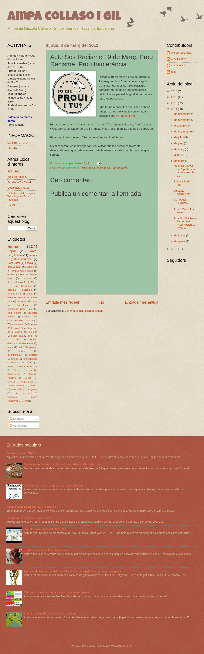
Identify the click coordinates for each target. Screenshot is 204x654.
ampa (12, 246)
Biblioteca (32, 267)
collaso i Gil (14, 293)
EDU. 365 (13, 171)
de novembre (182, 119)
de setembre (182, 131)
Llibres (18, 255)
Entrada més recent (62, 302)
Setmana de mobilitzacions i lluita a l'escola (50, 613)
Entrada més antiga (141, 302)
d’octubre (180, 125)
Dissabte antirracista (182, 192)
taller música (25, 320)
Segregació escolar (22, 270)
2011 (174, 109)
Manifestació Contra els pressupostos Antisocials (53, 485)
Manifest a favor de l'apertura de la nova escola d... (185, 170)
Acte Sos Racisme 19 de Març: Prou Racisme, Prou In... (185, 223)
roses (10, 366)
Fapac (12, 251)
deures (22, 351)
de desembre (182, 113)
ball (20, 347)
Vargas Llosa (26, 382)
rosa (173, 71)
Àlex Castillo (178, 59)
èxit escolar (14, 266)
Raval (33, 251)
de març (179, 160)
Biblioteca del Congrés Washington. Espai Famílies (21, 196)
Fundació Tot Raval (19, 182)
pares (29, 362)
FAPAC (11, 205)
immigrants (32, 389)
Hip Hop (32, 335)
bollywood (31, 347)
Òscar (25, 401)
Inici (102, 302)
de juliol (179, 137)
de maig (179, 149)
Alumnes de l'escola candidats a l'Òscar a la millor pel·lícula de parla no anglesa (72, 571)
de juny (179, 143)
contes (29, 293)
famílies (22, 297)
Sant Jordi (13, 262)
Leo (16, 339)
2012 (174, 103)
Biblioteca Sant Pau (19, 309)
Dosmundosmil (23, 259)
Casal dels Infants (18, 187)
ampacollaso (178, 65)
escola (29, 262)
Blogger (127, 645)
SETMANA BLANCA (181, 201)
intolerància (88, 167)
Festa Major (30, 282)
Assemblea (13, 282)
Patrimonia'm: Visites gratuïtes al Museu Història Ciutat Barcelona (63, 464)
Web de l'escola (17, 176)
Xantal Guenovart (16, 385)
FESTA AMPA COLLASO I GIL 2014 (28, 517)
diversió (33, 355)
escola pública (15, 274)
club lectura (14, 312)
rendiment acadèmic (22, 393)
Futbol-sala (17, 335)
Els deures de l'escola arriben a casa (46, 550)
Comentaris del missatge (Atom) (83, 310)
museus (22, 301)
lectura (33, 255)
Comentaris (18, 425)
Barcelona (22, 305)
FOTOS (12, 147)
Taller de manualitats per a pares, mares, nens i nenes (57, 592)
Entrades (17, 418)
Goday (17, 370)
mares (14, 358)
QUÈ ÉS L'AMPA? (18, 142)
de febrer (180, 235)
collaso (33, 385)
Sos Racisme (119, 167)
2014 (174, 91)
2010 (174, 248)
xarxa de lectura (28, 366)
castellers (27, 290)
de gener (180, 241)
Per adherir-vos (126, 115)
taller (34, 301)
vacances (12, 397)
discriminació (14, 355)
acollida (11, 290)
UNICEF (11, 382)
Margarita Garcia (181, 52)
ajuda (10, 347)
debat (10, 297)
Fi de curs (31, 332)
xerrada (26, 278)
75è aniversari (15, 324)
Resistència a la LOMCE (21, 453)
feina (24, 316)
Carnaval (32, 324)
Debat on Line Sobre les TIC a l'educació (31, 506)
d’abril (178, 154)
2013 (174, 97)
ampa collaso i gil (64, 17)
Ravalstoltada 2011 (182, 183)
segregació (103, 167)
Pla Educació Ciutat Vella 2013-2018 (46, 529)
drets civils (16, 389)
